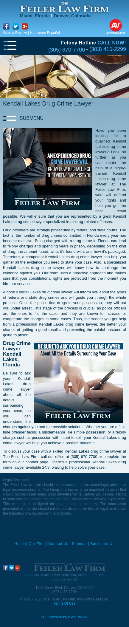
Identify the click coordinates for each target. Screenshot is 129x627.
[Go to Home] (64, 7)
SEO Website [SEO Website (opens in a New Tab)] (51, 617)
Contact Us (58, 544)
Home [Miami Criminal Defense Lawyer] (20, 544)
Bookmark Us (102, 544)
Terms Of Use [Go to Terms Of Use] (64, 603)
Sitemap (79, 544)
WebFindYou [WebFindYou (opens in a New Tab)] (78, 617)
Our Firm (37, 544)
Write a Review (15, 33)
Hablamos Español (45, 33)
